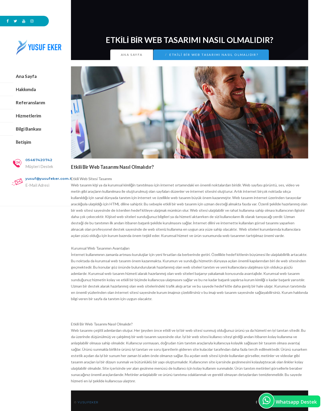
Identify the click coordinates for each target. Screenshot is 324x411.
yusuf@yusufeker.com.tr (49, 178)
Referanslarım (30, 102)
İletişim (23, 142)
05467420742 (38, 160)
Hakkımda (26, 89)
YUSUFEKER (88, 402)
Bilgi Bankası (28, 129)
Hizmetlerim (28, 115)
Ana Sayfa (26, 76)
